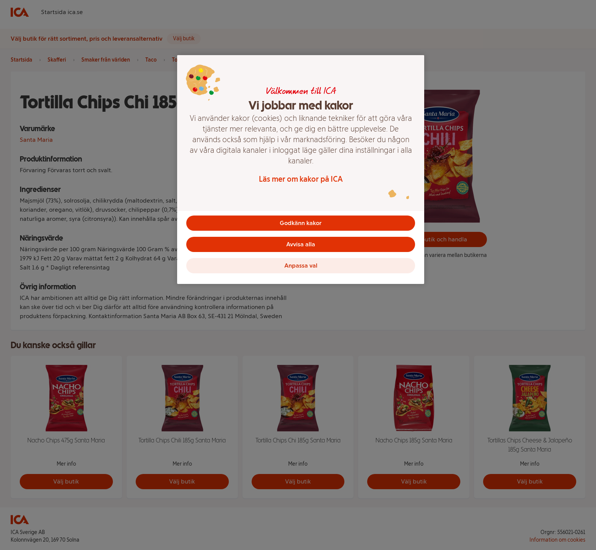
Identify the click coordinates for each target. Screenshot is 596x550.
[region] (300, 169)
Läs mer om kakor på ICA (301, 179)
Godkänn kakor (301, 223)
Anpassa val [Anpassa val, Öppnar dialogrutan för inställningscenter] (300, 265)
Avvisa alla (300, 244)
